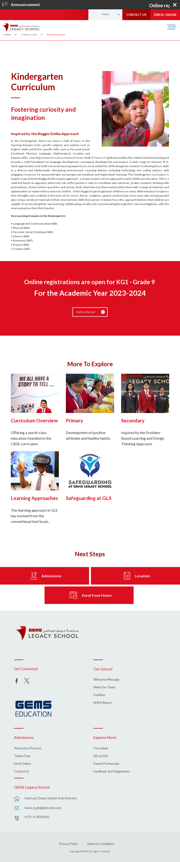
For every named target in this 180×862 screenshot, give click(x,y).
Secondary (132, 419)
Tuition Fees (22, 755)
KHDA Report (103, 702)
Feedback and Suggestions (112, 770)
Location (142, 575)
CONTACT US (136, 15)
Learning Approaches (34, 497)
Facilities (99, 694)
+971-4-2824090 (36, 816)
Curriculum (101, 747)
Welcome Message (106, 678)
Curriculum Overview (34, 419)
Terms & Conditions (100, 842)
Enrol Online (86, 311)
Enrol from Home (97, 594)
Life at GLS (101, 755)
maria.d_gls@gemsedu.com (42, 807)
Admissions (51, 575)
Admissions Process (27, 747)
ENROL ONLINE (165, 15)
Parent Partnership (106, 762)
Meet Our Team (104, 686)
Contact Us (21, 770)
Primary (74, 419)
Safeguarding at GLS (88, 497)
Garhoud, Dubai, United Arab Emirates (50, 797)
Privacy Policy (68, 842)
